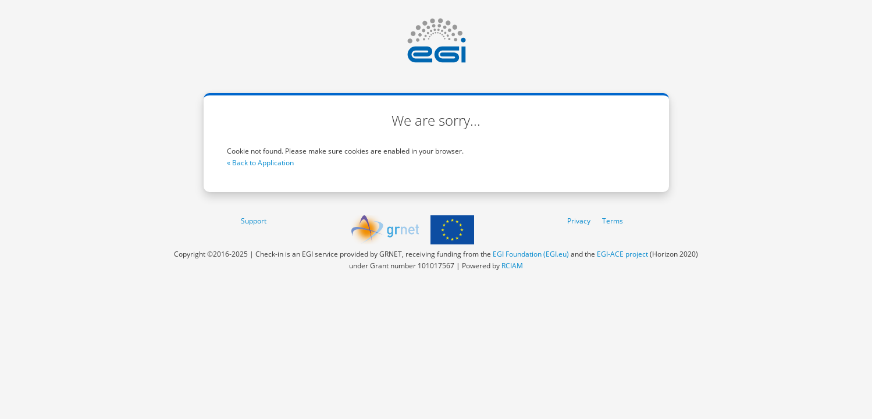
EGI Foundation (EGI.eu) (531, 254)
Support (253, 221)
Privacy (578, 221)
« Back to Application (260, 163)
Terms (612, 221)
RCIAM (512, 266)
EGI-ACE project (622, 254)
